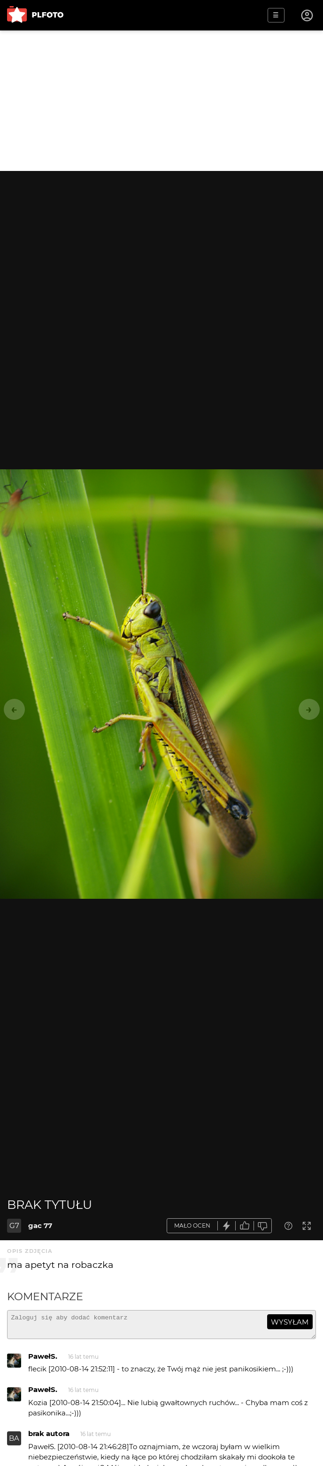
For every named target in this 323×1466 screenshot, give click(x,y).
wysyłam (289, 1322)
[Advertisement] (161, 100)
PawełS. (42, 1360)
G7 (14, 1225)
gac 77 (40, 1225)
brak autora (48, 1437)
